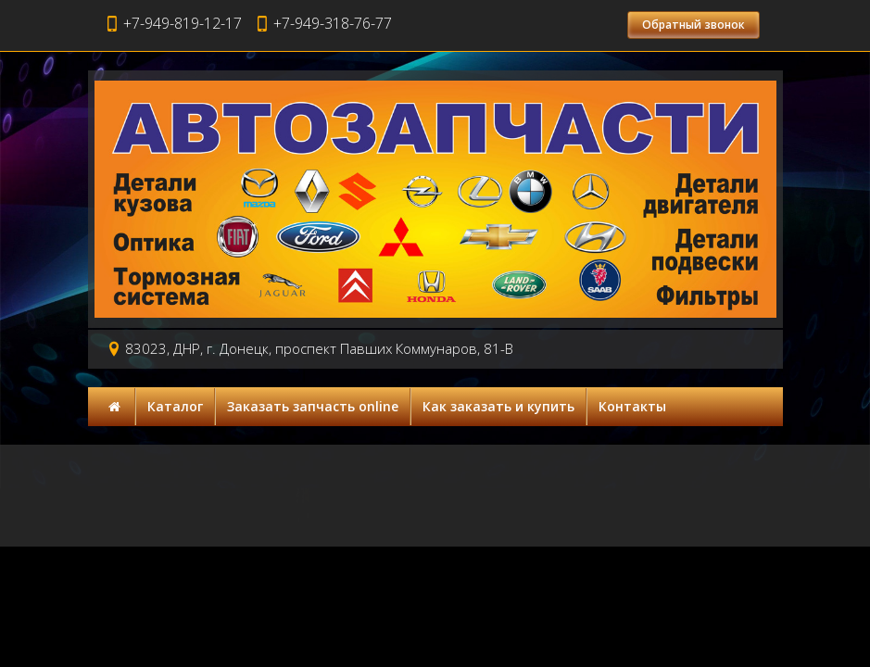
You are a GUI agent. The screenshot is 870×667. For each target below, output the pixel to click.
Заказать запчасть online (312, 406)
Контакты (632, 406)
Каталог (175, 406)
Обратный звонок (693, 24)
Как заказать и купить (498, 406)
